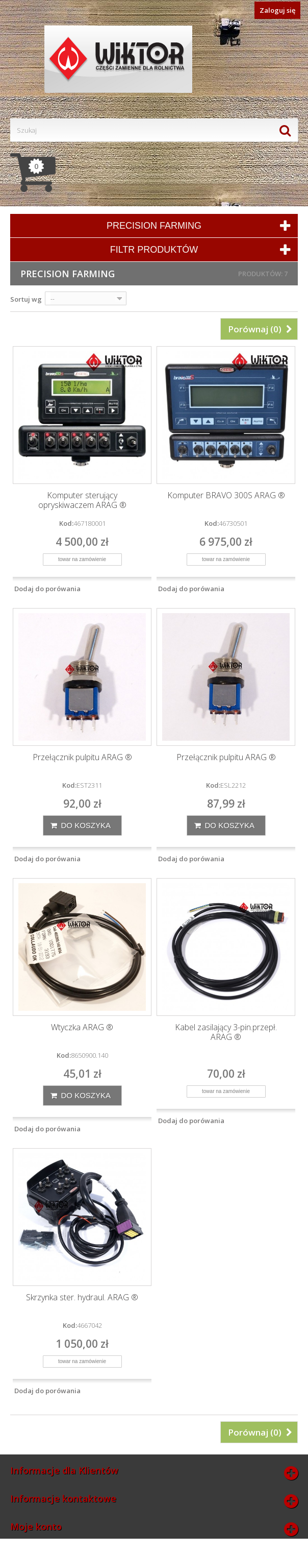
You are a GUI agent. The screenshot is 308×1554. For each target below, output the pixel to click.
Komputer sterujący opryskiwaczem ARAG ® (82, 500)
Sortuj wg (26, 299)
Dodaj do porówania (47, 588)
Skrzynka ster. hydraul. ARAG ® (82, 1297)
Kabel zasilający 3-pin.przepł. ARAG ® (226, 1032)
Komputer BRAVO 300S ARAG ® (226, 495)
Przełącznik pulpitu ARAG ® (82, 757)
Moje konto (36, 1526)
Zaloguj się (277, 10)
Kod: (66, 523)
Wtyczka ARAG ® (82, 1027)
